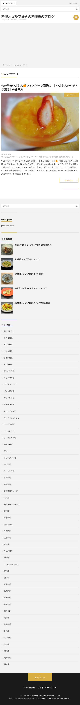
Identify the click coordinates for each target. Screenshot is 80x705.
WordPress (65, 698)
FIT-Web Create (44, 698)
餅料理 (6, 631)
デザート (73, 95)
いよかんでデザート (11, 157)
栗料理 (6, 511)
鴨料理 (6, 651)
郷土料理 (7, 598)
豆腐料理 (7, 584)
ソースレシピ (9, 431)
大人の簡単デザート (66, 157)
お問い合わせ (29, 687)
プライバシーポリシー (47, 687)
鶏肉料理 (7, 658)
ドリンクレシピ (10, 458)
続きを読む (69, 180)
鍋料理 (6, 618)
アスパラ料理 (9, 371)
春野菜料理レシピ (11, 491)
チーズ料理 (8, 444)
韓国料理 (7, 624)
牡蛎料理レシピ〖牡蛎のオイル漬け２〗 (30, 274)
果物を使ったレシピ (11, 504)
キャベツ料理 (9, 378)
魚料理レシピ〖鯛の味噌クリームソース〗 (31, 288)
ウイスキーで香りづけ (39, 157)
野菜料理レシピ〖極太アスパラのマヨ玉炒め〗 (33, 303)
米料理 (6, 544)
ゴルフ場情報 (9, 391)
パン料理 (7, 464)
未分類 (6, 498)
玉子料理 (7, 538)
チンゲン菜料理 (10, 438)
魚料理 (6, 644)
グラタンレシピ (10, 384)
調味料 (6, 578)
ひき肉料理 (8, 358)
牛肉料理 (7, 531)
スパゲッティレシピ (11, 418)
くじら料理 (8, 344)
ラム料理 (7, 478)
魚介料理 (7, 638)
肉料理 (6, 558)
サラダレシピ (9, 398)
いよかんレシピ (24, 157)
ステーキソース (13, 564)
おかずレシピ (9, 331)
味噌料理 (7, 484)
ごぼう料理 (8, 351)
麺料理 (6, 664)
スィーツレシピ (10, 411)
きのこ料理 (8, 338)
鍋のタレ (7, 611)
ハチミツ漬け (53, 157)
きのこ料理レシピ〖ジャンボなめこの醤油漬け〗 (33, 245)
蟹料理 (6, 571)
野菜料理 (7, 604)
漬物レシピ (8, 524)
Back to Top (40, 677)
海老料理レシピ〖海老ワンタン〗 (27, 259)
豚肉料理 (7, 591)
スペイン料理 (9, 424)
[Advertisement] (40, 42)
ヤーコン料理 (9, 471)
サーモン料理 (9, 404)
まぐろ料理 (8, 364)
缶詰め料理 (8, 551)
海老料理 (7, 518)
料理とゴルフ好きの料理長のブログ (27, 16)
